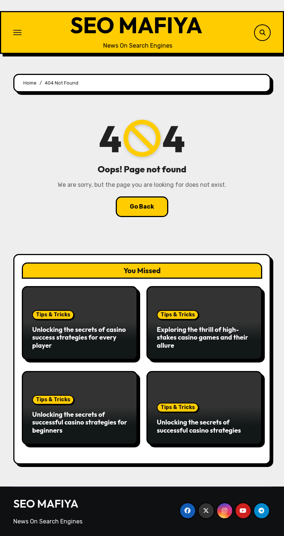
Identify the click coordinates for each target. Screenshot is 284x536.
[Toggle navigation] (17, 32)
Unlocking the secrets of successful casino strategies (199, 426)
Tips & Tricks (53, 315)
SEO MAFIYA (136, 25)
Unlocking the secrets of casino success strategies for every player (79, 337)
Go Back (142, 206)
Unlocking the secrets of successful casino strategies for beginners (79, 422)
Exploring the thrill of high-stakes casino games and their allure (202, 337)
